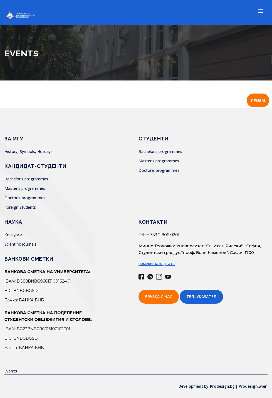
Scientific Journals (20, 244)
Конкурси (13, 234)
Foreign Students (20, 207)
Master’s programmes (24, 188)
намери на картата (157, 263)
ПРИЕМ (258, 100)
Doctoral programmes (24, 197)
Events (10, 371)
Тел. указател (201, 296)
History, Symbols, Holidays (28, 151)
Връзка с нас (158, 296)
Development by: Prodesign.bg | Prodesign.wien (221, 386)
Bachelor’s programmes (26, 179)
